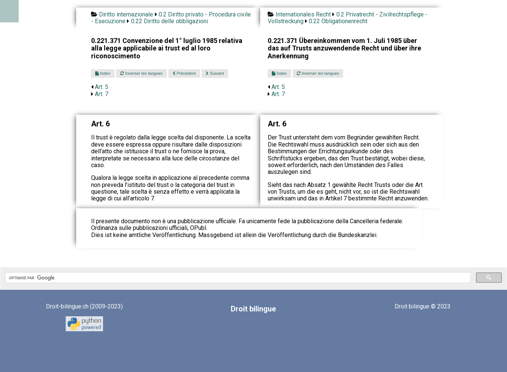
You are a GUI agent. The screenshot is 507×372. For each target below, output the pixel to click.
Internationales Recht (303, 14)
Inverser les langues (141, 73)
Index (102, 73)
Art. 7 (101, 94)
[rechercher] (237, 277)
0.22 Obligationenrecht (338, 21)
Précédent (184, 73)
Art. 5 (101, 86)
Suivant (215, 73)
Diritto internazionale (126, 14)
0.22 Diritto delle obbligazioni (169, 21)
